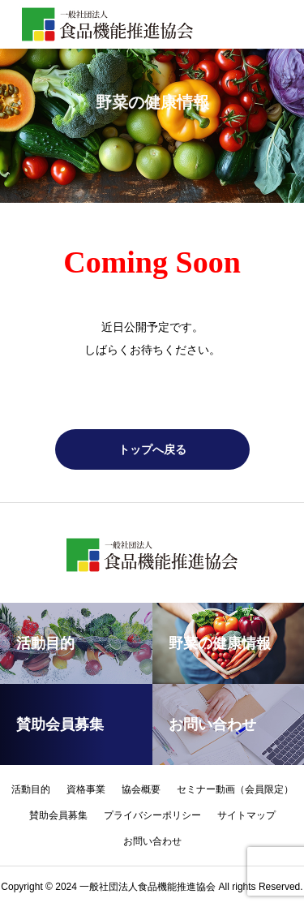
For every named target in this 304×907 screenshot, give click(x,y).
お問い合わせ (152, 841)
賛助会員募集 (58, 815)
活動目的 (30, 789)
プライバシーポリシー (152, 815)
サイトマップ (246, 815)
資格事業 (85, 789)
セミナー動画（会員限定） (235, 789)
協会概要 (141, 789)
